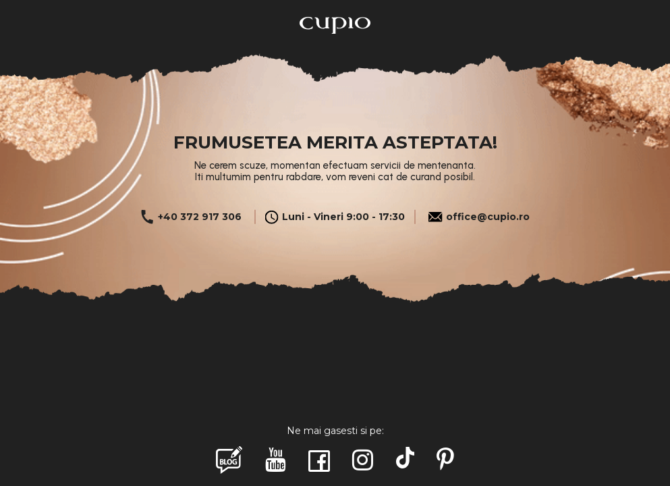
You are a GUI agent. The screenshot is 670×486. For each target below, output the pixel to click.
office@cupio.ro (479, 217)
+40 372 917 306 (191, 216)
